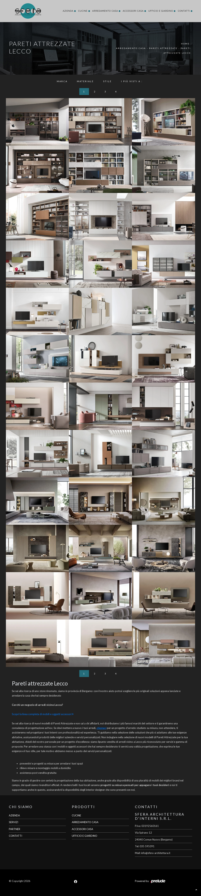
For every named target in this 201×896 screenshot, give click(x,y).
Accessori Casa (133, 11)
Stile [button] (107, 81)
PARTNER (14, 829)
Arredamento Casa (105, 11)
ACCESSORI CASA (82, 829)
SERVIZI (13, 822)
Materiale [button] (85, 81)
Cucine (82, 11)
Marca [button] (62, 81)
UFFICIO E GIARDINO (84, 835)
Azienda (68, 11)
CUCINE (76, 815)
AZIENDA (14, 815)
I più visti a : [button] (132, 81)
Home (185, 43)
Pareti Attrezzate (163, 48)
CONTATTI (15, 835)
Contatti (184, 11)
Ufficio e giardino (160, 11)
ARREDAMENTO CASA (85, 822)
